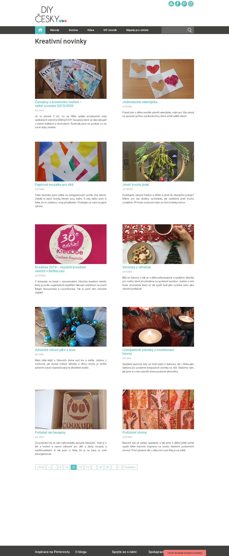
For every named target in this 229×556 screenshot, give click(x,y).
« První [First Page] (40, 467)
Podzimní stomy (134, 432)
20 (100, 467)
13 (87, 467)
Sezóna (73, 30)
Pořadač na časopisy (50, 432)
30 (107, 467)
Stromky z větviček (136, 267)
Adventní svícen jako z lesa (55, 350)
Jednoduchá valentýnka (139, 102)
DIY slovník (110, 30)
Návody (54, 30)
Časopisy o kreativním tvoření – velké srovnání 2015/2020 (58, 104)
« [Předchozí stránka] (48, 467)
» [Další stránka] (119, 467)
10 (66, 467)
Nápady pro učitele (137, 30)
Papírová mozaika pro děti (54, 184)
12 (80, 467)
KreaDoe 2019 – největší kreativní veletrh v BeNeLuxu (60, 269)
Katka (129, 106)
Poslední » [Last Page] (130, 467)
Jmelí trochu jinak (135, 184)
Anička (129, 189)
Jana (41, 110)
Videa (90, 30)
